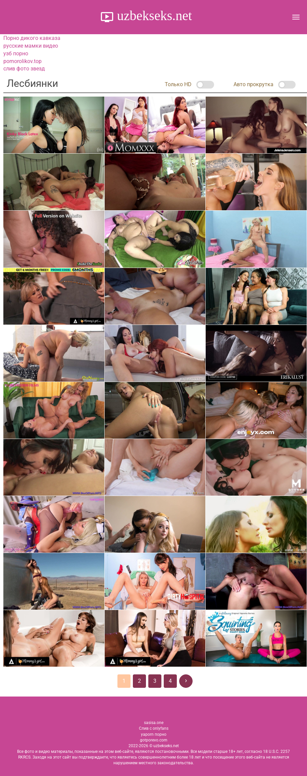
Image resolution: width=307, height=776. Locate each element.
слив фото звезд (24, 68)
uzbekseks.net (153, 15)
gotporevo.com (153, 740)
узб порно (15, 53)
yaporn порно (153, 734)
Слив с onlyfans (153, 728)
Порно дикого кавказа (31, 38)
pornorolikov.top (22, 61)
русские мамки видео (30, 46)
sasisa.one (153, 722)
